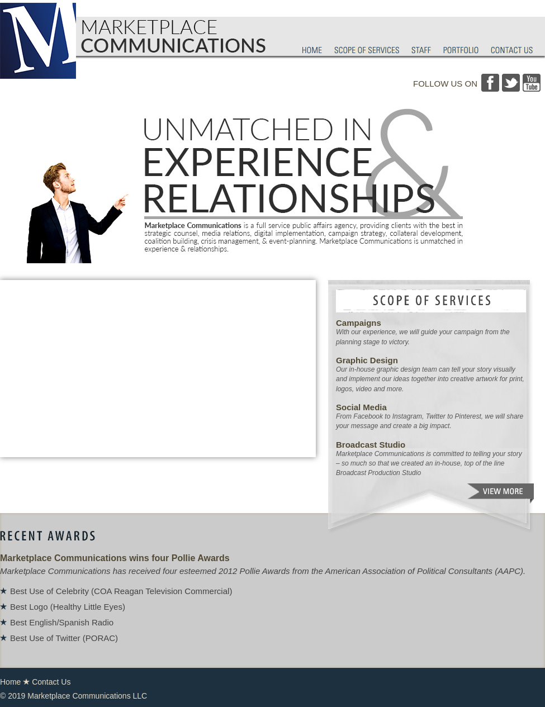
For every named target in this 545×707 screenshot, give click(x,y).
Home (10, 681)
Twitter (511, 83)
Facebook (490, 83)
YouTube (532, 83)
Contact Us (51, 681)
